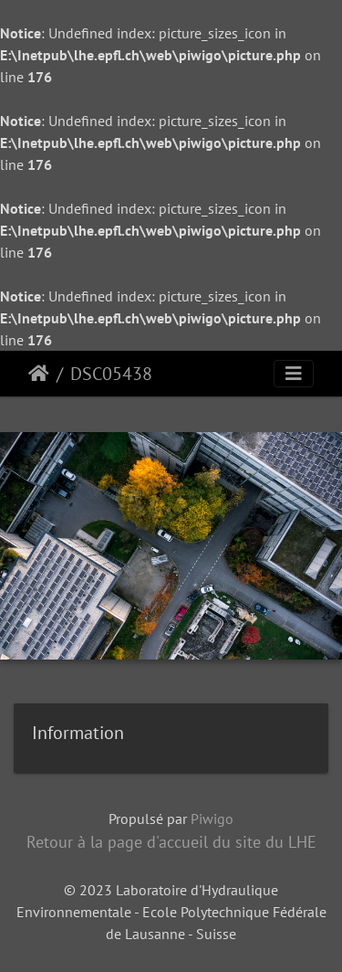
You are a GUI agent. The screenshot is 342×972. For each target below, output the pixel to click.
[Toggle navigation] (294, 373)
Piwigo (212, 818)
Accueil (38, 373)
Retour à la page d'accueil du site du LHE (171, 841)
